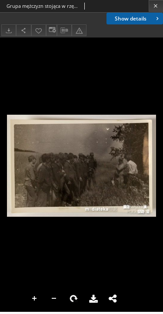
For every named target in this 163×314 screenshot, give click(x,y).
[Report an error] (79, 30)
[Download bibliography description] (64, 30)
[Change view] (51, 30)
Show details (137, 18)
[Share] (23, 30)
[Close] (156, 6)
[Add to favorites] (38, 30)
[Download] (8, 30)
